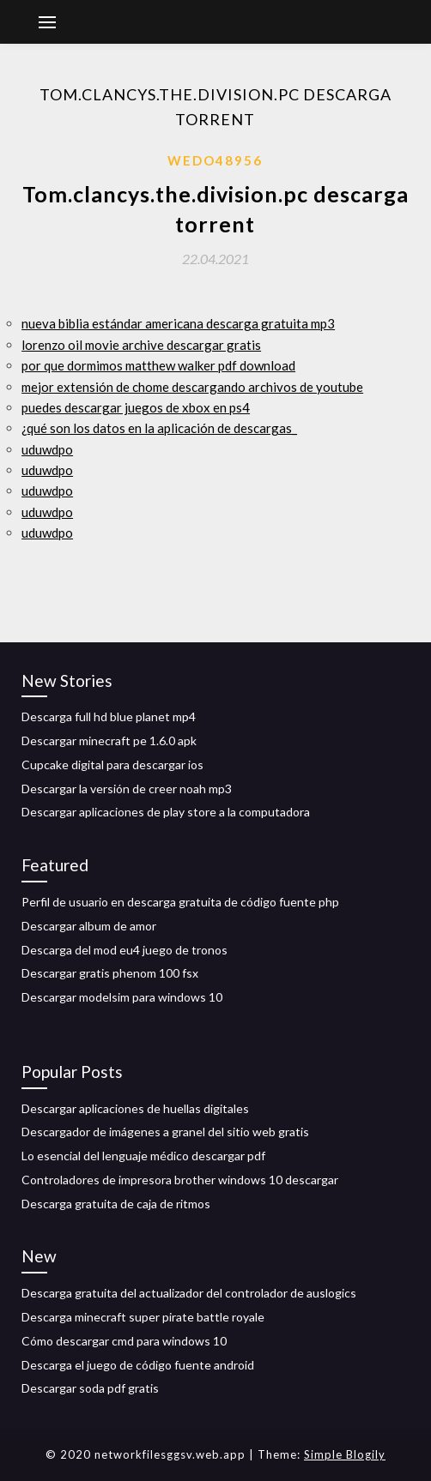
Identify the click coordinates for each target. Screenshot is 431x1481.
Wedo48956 (215, 160)
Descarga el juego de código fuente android (137, 1365)
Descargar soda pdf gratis (90, 1388)
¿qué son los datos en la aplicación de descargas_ (159, 428)
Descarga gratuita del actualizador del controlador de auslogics (188, 1292)
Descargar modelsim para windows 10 (121, 997)
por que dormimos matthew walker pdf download (158, 365)
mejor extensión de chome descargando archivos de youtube (192, 386)
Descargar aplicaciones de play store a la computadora (165, 811)
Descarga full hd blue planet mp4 (108, 716)
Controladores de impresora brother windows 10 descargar (179, 1179)
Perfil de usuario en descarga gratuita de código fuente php (180, 901)
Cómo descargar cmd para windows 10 (124, 1341)
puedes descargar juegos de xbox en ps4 (135, 407)
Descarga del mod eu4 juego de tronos (124, 949)
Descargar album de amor (88, 925)
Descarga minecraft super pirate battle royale (142, 1316)
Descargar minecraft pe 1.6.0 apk (109, 740)
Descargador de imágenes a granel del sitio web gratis (165, 1131)
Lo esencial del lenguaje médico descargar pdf (143, 1155)
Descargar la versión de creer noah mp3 (126, 788)
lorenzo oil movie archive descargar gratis (141, 344)
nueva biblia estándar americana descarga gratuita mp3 (178, 323)
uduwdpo (47, 449)
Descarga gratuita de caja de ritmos (115, 1203)
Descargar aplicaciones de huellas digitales (135, 1108)
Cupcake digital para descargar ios (112, 764)
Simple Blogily (344, 1454)
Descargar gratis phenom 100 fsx (109, 973)
